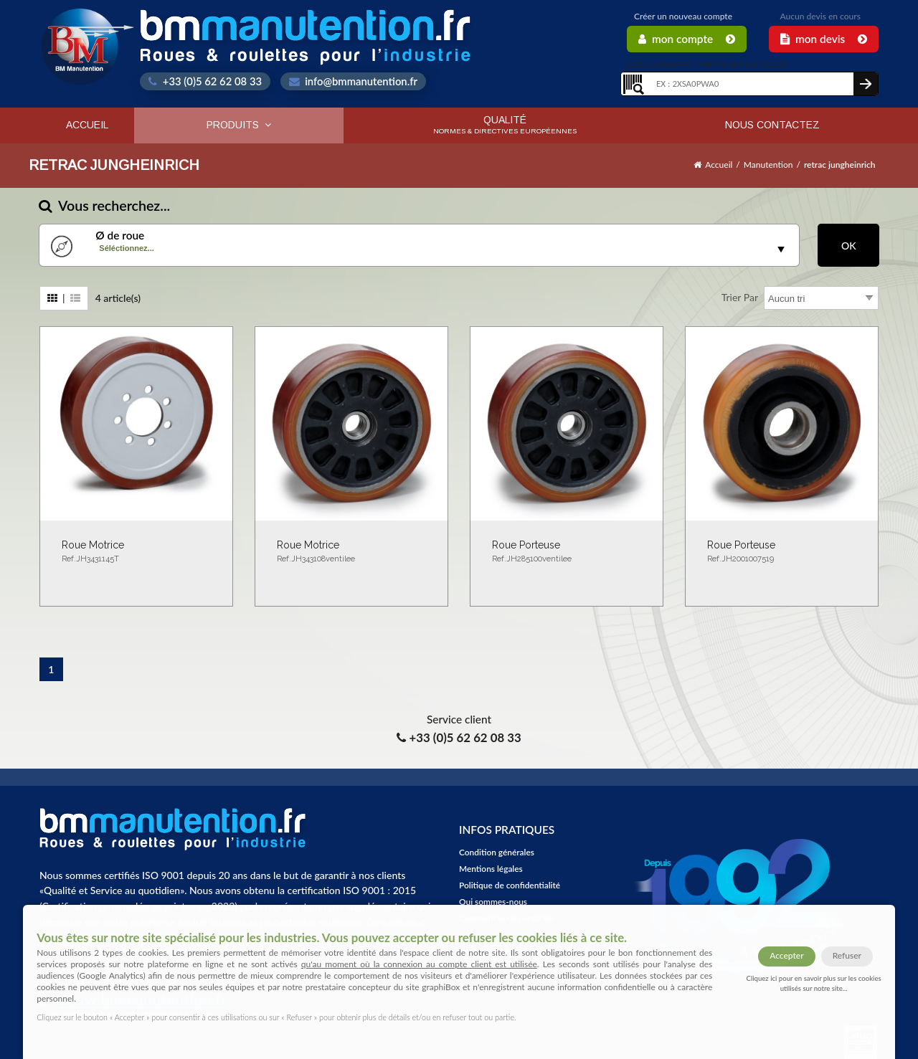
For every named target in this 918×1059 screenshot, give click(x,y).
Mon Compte (686, 38)
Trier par (739, 297)
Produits (238, 124)
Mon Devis (823, 38)
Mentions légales (491, 868)
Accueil (87, 124)
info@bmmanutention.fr (353, 81)
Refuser (847, 955)
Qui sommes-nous (493, 901)
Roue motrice (136, 552)
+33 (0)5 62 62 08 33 (205, 81)
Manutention (768, 164)
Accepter (786, 955)
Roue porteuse (566, 552)
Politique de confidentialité (509, 885)
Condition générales (496, 852)
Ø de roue (119, 235)
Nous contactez (772, 124)
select (781, 249)
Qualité (505, 124)
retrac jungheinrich (840, 164)
